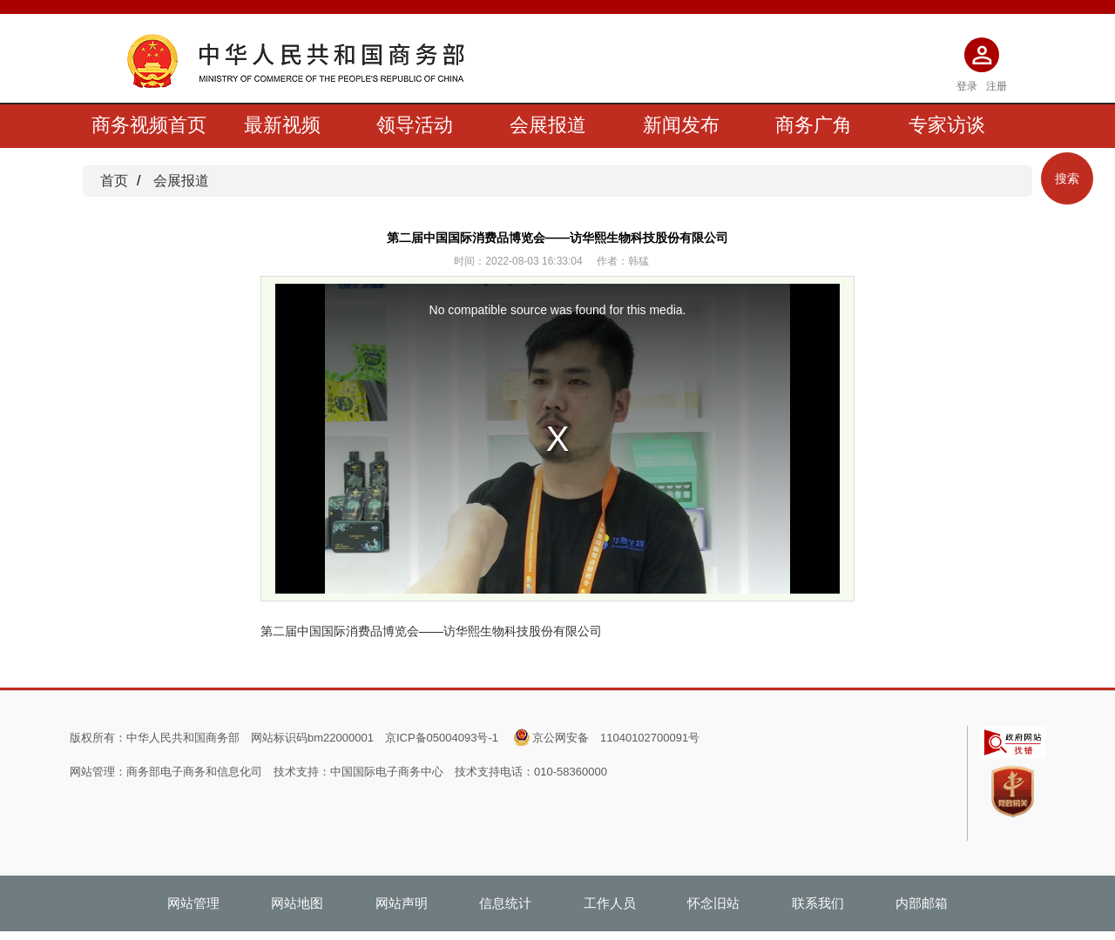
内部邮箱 (921, 903)
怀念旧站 (713, 903)
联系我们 (818, 903)
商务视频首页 (148, 125)
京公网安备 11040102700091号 (615, 737)
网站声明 (401, 903)
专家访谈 (947, 125)
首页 (114, 180)
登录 (966, 86)
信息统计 (505, 903)
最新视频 (282, 125)
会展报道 (548, 125)
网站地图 (297, 903)
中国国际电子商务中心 (386, 771)
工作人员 (610, 903)
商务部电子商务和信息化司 (194, 771)
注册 (996, 86)
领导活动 (414, 125)
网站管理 (193, 903)
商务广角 (813, 125)
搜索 (1067, 178)
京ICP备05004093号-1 (441, 737)
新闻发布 (681, 125)
